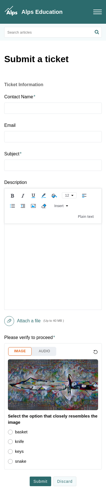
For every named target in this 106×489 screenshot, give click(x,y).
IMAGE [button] (20, 229)
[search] (53, 32)
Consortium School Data (29, 410)
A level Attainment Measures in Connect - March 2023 (54, 433)
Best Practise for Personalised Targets (41, 399)
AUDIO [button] (44, 229)
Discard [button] (64, 359)
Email (10, 125)
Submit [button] (40, 359)
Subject (12, 153)
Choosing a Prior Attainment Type (37, 444)
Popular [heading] (30, 384)
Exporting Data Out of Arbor (32, 422)
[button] (97, 32)
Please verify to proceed (29, 215)
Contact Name (19, 96)
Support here (61, 481)
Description (15, 182)
